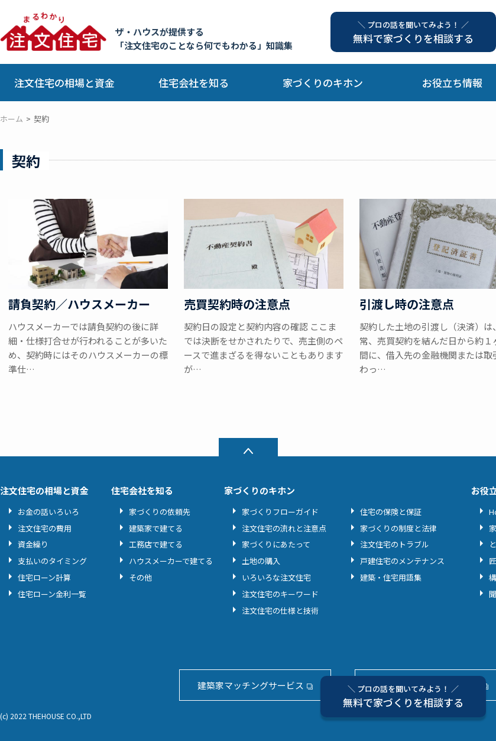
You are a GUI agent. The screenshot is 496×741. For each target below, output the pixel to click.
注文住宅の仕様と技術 (280, 610)
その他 (140, 577)
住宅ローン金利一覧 (52, 594)
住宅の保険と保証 (391, 511)
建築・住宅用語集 (391, 577)
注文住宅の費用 (45, 528)
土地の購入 (261, 560)
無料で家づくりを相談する (403, 696)
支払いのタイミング (52, 560)
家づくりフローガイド (280, 511)
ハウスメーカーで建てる (171, 560)
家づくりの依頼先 (159, 511)
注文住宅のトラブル (394, 544)
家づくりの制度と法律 (398, 528)
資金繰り (33, 544)
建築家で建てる (156, 528)
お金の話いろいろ (48, 511)
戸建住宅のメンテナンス (402, 560)
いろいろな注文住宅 (276, 577)
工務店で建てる (156, 544)
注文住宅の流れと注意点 (284, 528)
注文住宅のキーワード (280, 594)
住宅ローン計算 (44, 577)
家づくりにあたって (276, 544)
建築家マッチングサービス (250, 685)
